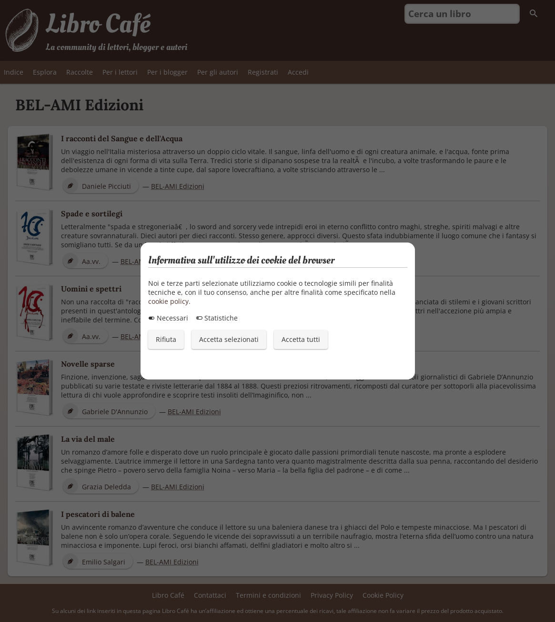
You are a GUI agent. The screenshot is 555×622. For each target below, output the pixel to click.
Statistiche (217, 317)
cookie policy (168, 301)
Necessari (168, 317)
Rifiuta (166, 339)
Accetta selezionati (229, 339)
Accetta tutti (301, 339)
